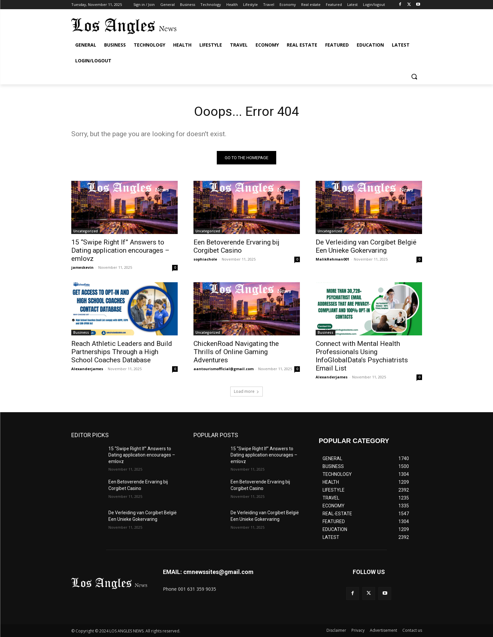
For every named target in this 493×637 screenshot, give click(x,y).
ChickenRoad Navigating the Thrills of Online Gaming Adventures (236, 352)
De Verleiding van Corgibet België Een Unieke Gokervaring (366, 246)
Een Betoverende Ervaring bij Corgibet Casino (236, 246)
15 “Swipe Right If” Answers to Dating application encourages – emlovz (120, 250)
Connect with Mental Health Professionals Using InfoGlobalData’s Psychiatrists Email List (362, 356)
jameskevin (82, 267)
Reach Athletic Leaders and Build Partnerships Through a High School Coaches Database (121, 352)
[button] (414, 76)
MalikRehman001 (332, 259)
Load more (246, 391)
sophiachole (205, 259)
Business (81, 332)
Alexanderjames (87, 368)
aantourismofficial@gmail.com (223, 368)
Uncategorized (85, 231)
